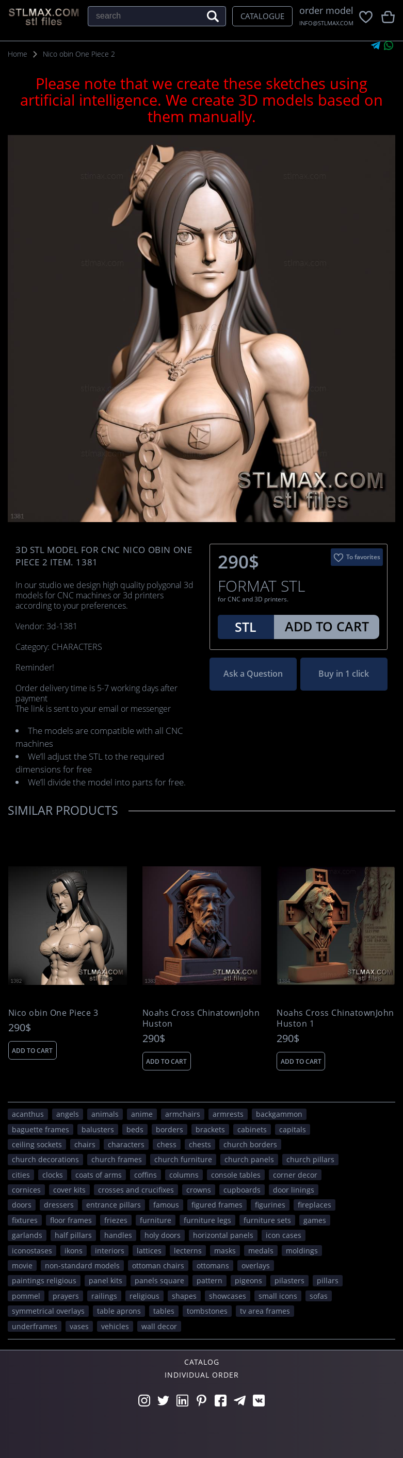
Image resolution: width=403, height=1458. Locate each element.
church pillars (310, 1159)
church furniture (183, 1159)
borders (169, 1129)
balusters (98, 1129)
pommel (26, 1296)
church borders (250, 1144)
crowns (198, 1190)
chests (200, 1144)
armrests (228, 1114)
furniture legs (207, 1220)
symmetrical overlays (48, 1311)
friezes (115, 1220)
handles (118, 1235)
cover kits (69, 1190)
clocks (52, 1175)
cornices (26, 1190)
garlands (27, 1235)
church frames (116, 1159)
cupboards (242, 1190)
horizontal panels (223, 1235)
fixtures (25, 1220)
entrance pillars (113, 1205)
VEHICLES (115, 1326)
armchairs (182, 1114)
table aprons (119, 1311)
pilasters (289, 1280)
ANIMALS (105, 1114)
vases (79, 1326)
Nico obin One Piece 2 (79, 54)
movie (22, 1265)
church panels (249, 1159)
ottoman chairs (158, 1265)
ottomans (213, 1265)
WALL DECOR (159, 1326)
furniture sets (267, 1220)
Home (17, 54)
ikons (74, 1250)
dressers (59, 1205)
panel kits (105, 1280)
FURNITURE (155, 1220)
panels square (159, 1280)
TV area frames (265, 1311)
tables (163, 1311)
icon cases (283, 1235)
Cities (21, 1175)
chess (166, 1144)
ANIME (142, 1114)
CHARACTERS (126, 1144)
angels (67, 1114)
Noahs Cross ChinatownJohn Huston (201, 1018)
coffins (145, 1175)
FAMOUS (166, 1205)
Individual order (202, 1375)
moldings (302, 1250)
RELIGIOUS (144, 1296)
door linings (293, 1190)
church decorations (45, 1159)
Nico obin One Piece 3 (53, 1013)
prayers (66, 1296)
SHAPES (184, 1296)
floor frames (71, 1220)
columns (184, 1175)
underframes (34, 1326)
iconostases (32, 1250)
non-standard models (82, 1265)
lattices (149, 1250)
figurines (270, 1205)
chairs (84, 1144)
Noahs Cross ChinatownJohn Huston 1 (335, 1018)
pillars (327, 1280)
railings (104, 1296)
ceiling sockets (37, 1144)
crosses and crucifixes (136, 1190)
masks (225, 1250)
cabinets (252, 1129)
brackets (210, 1129)
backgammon (279, 1114)
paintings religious (44, 1280)
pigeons (248, 1280)
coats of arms (98, 1175)
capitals (292, 1129)
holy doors (162, 1235)
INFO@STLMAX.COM (326, 23)
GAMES (314, 1220)
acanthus (28, 1114)
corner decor (295, 1175)
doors (21, 1205)
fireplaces (314, 1205)
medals (260, 1250)
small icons (278, 1296)
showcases (227, 1296)
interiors (109, 1250)
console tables (236, 1175)
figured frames (217, 1205)
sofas (319, 1296)
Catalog (201, 1362)
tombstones (207, 1311)
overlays (255, 1265)
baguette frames (40, 1129)
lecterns (188, 1250)
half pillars (73, 1235)
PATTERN (209, 1280)
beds (134, 1129)
